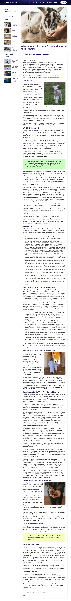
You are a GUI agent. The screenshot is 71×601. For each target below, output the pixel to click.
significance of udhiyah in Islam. (53, 77)
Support (63, 2)
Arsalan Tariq (28, 54)
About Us (56, 2)
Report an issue (28, 595)
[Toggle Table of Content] (15, 12)
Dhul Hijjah (54, 123)
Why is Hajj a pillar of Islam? (15, 61)
